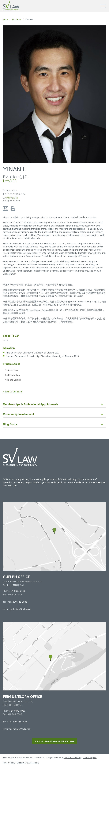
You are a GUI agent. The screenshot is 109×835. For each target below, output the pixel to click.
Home (5, 19)
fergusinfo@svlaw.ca (19, 728)
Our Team (16, 19)
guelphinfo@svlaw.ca (19, 608)
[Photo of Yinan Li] (54, 94)
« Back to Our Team (12, 391)
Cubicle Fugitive (90, 757)
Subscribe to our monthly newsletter (54, 741)
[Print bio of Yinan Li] (13, 208)
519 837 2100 (18, 590)
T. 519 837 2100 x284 (14, 194)
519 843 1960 (18, 710)
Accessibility (33, 762)
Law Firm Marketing (72, 757)
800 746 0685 (20, 601)
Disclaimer (21, 762)
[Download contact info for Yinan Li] (5, 208)
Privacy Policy (9, 762)
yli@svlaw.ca (11, 197)
